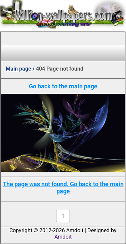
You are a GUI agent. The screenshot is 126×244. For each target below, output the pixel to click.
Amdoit (63, 237)
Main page (18, 69)
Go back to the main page (63, 86)
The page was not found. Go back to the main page (63, 187)
